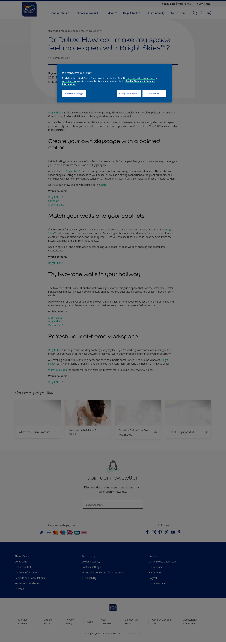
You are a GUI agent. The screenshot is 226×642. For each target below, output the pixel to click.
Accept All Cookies (129, 93)
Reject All (154, 93)
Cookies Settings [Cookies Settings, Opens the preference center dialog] (74, 93)
